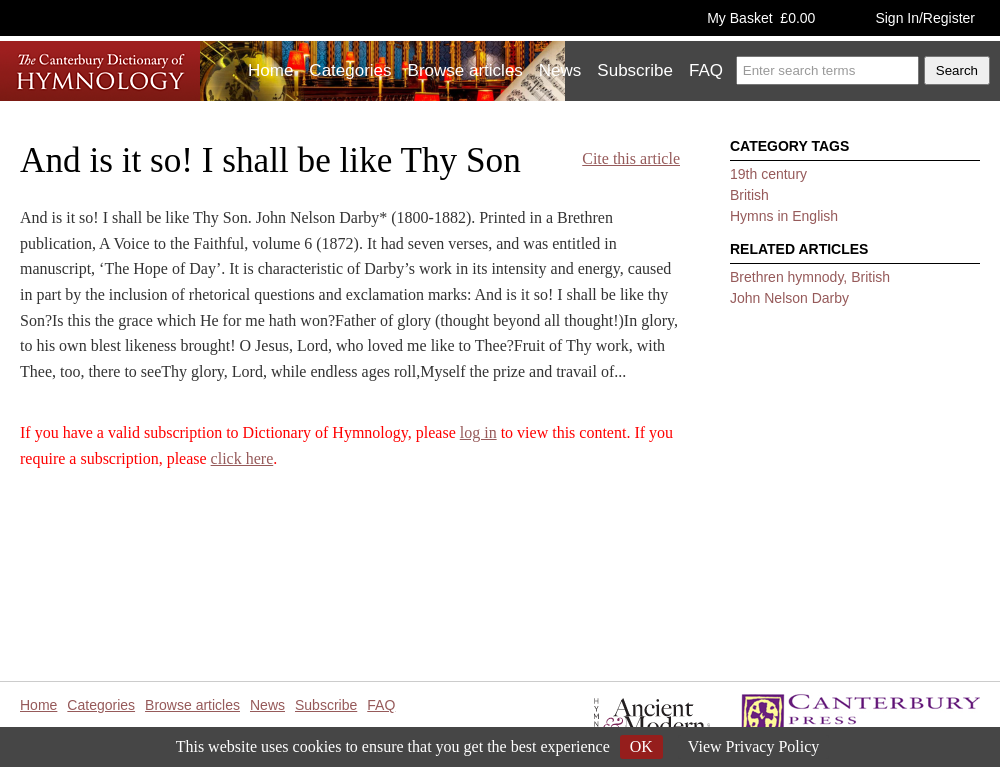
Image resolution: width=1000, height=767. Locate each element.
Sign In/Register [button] (925, 18)
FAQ (706, 70)
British (749, 195)
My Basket (761, 18)
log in (478, 432)
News (560, 70)
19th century (768, 174)
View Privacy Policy (753, 746)
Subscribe (635, 70)
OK (641, 746)
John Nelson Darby (789, 298)
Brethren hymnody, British (810, 277)
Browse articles (465, 70)
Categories (350, 70)
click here (242, 458)
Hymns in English (784, 216)
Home (270, 70)
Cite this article (631, 158)
